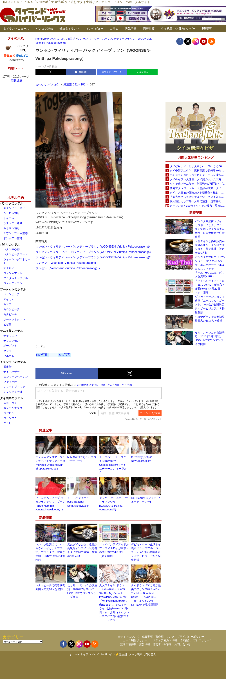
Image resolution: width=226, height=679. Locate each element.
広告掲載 (144, 644)
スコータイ (10, 402)
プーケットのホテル (13, 289)
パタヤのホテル (10, 244)
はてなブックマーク (112, 72)
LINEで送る (142, 72)
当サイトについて (128, 636)
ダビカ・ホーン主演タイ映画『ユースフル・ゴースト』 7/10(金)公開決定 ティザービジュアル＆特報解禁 (147, 552)
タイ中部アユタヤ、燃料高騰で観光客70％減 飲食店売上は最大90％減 (198, 170)
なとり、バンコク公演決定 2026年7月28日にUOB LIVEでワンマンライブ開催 (210, 338)
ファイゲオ (10, 381)
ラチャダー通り (12, 223)
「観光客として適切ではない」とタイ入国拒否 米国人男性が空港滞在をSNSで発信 (198, 196)
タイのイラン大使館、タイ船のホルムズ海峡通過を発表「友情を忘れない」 (198, 179)
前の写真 (42, 354)
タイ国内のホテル (11, 398)
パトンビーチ (11, 294)
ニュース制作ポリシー (133, 640)
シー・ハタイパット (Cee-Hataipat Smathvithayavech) (79, 501)
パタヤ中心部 (11, 249)
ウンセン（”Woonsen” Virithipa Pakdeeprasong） (67, 262)
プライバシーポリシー (190, 636)
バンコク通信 (44, 28)
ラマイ (7, 350)
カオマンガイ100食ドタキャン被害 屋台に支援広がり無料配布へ (198, 205)
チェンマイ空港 (12, 391)
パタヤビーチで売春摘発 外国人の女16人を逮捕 (210, 318)
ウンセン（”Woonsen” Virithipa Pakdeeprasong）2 (67, 268)
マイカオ (8, 299)
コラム (114, 28)
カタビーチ (10, 314)
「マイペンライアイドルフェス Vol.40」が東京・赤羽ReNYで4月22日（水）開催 (210, 286)
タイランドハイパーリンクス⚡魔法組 (103, 654)
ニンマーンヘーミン (15, 376)
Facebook (81, 72)
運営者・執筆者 (162, 644)
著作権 (159, 636)
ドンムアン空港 (12, 238)
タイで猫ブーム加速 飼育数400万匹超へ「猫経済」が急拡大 (198, 183)
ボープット (10, 345)
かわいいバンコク (48, 84)
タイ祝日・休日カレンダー (178, 28)
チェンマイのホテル (13, 361)
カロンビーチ (11, 309)
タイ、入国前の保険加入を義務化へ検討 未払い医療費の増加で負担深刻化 (198, 192)
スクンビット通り (14, 208)
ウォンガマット (12, 273)
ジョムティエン (12, 283)
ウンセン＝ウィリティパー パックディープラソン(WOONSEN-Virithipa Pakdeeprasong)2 (93, 257)
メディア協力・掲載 (165, 640)
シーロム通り (11, 213)
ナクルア (8, 268)
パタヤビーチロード (15, 254)
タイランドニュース (16, 28)
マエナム (8, 355)
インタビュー (94, 28)
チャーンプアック (14, 386)
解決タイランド (69, 28)
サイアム (8, 218)
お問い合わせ (182, 644)
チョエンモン (11, 340)
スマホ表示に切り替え (142, 654)
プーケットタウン (14, 319)
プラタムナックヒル (15, 278)
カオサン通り (11, 228)
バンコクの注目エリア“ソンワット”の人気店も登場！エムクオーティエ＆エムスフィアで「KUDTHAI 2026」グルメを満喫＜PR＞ (210, 266)
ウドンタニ (10, 418)
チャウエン (10, 335)
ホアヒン (8, 413)
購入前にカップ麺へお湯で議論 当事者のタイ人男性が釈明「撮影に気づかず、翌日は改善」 (198, 201)
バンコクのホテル (11, 203)
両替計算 (149, 28)
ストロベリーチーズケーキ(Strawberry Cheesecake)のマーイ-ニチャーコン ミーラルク (114, 464)
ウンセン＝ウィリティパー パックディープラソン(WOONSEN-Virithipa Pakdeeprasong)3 (93, 251)
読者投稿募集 (128, 644)
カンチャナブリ (12, 407)
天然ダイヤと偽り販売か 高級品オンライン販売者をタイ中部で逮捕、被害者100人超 (210, 247)
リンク (170, 636)
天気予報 (131, 28)
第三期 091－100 (74, 84)
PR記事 (207, 28)
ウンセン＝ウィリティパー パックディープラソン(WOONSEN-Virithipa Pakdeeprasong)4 (93, 246)
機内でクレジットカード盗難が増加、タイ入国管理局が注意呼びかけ (198, 188)
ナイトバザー (11, 371)
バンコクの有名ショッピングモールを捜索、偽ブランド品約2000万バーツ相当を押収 (198, 174)
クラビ (7, 423)
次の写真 (64, 354)
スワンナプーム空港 (15, 233)
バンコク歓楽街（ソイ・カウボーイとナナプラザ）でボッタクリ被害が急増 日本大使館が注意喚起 (50, 552)
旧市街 (7, 366)
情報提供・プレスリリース (196, 640)
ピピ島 (7, 324)
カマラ (7, 304)
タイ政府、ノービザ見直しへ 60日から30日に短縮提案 (198, 166)
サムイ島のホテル (11, 330)
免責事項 (147, 636)
